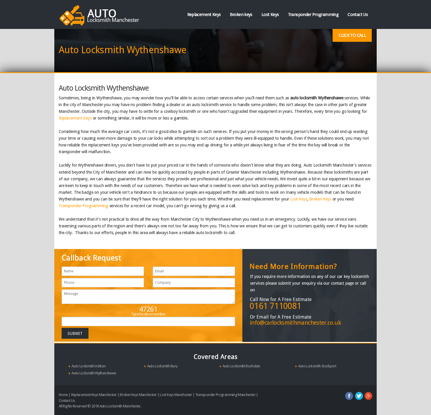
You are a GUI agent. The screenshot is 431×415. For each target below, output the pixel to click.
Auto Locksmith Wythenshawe (94, 373)
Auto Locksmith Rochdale (241, 366)
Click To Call (352, 35)
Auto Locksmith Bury (162, 366)
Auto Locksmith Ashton (89, 366)
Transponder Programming (313, 14)
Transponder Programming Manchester (225, 394)
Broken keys (241, 14)
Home (63, 394)
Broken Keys (320, 199)
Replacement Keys (204, 14)
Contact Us (357, 14)
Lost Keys (270, 14)
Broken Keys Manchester (138, 394)
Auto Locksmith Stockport (317, 366)
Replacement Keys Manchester (94, 394)
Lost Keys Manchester (176, 394)
